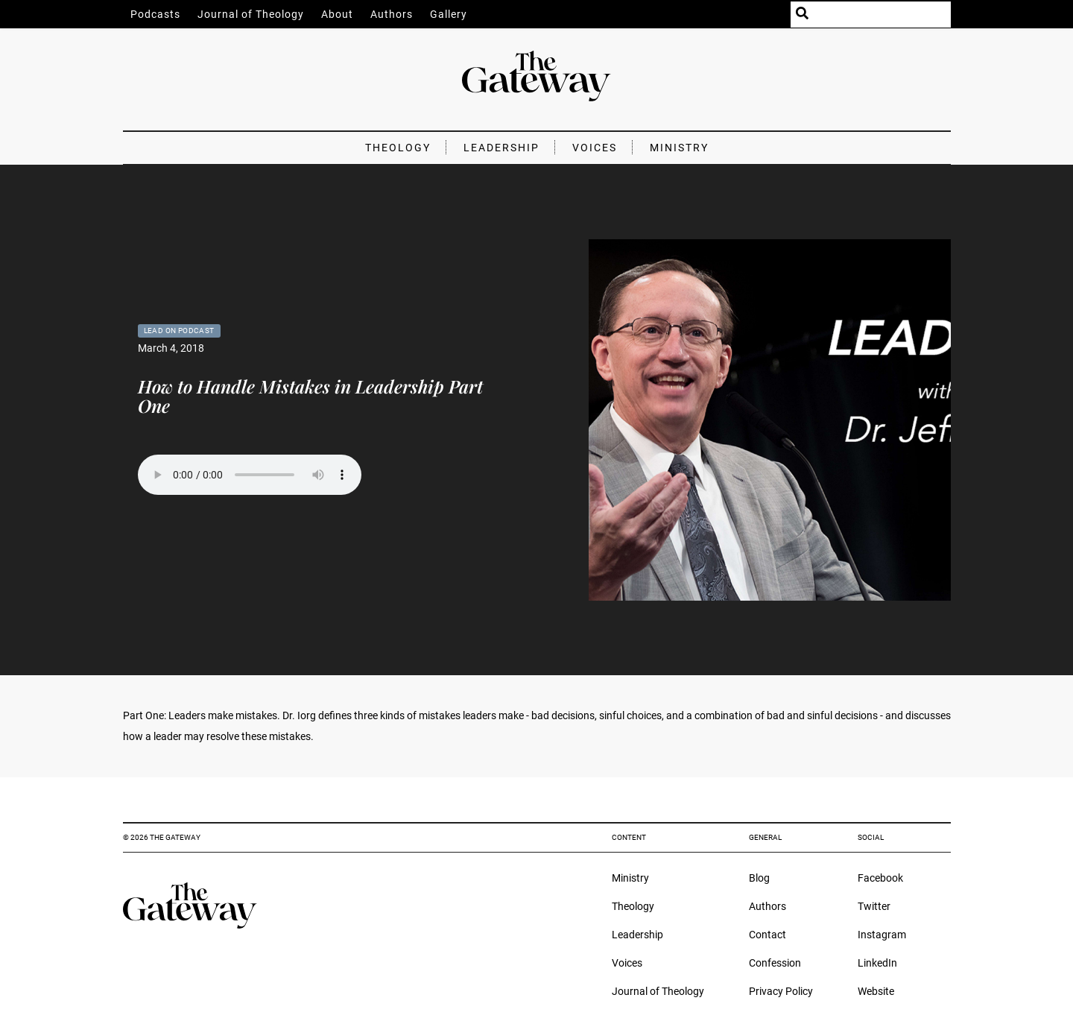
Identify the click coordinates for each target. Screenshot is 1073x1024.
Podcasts (155, 14)
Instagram (882, 935)
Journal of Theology (250, 14)
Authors (391, 14)
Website (876, 991)
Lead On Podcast (179, 330)
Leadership (501, 148)
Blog (759, 878)
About (337, 14)
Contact (767, 935)
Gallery (448, 14)
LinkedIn (877, 963)
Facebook (880, 878)
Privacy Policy (781, 991)
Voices (594, 148)
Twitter (874, 906)
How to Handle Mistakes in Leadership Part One (310, 395)
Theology (398, 148)
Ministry (679, 148)
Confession (775, 963)
